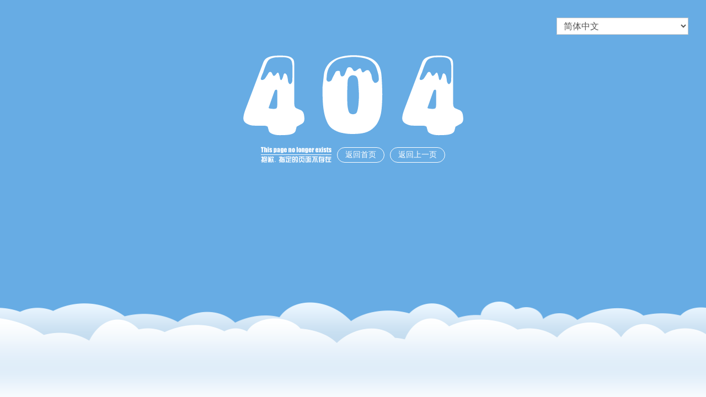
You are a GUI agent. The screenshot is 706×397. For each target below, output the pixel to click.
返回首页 (360, 155)
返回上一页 (417, 155)
